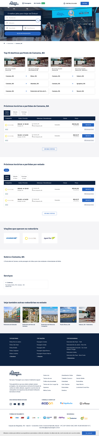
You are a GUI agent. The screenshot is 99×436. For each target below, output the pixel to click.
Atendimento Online (67, 376)
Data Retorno (31, 28)
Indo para (11, 23)
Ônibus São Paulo (14, 345)
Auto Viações (65, 385)
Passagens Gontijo (41, 345)
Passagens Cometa (42, 342)
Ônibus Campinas (13, 351)
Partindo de (12, 18)
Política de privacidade (49, 382)
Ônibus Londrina (13, 354)
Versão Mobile (80, 379)
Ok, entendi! (89, 433)
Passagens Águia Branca (43, 351)
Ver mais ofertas (49, 149)
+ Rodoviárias (71, 359)
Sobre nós (46, 376)
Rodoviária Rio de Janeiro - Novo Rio (76, 345)
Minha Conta (47, 391)
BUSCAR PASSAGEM (22, 33)
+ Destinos (12, 357)
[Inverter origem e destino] (37, 20)
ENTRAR (85, 3)
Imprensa (46, 388)
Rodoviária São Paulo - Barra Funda (76, 356)
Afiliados (78, 376)
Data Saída (12, 28)
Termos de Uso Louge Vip (50, 385)
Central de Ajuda (71, 3)
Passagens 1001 (41, 348)
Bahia (6, 170)
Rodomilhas (79, 382)
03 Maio (24, 113)
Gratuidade (65, 382)
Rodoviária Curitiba (72, 353)
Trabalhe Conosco (67, 379)
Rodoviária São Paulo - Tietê (74, 342)
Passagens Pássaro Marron (44, 354)
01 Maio (7, 113)
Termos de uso (47, 379)
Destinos (64, 391)
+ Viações (40, 357)
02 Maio (15, 113)
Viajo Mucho (79, 385)
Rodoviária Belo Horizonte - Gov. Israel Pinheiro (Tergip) (77, 349)
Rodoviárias (65, 388)
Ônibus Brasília (13, 348)
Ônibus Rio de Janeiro (15, 342)
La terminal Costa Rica (82, 388)
